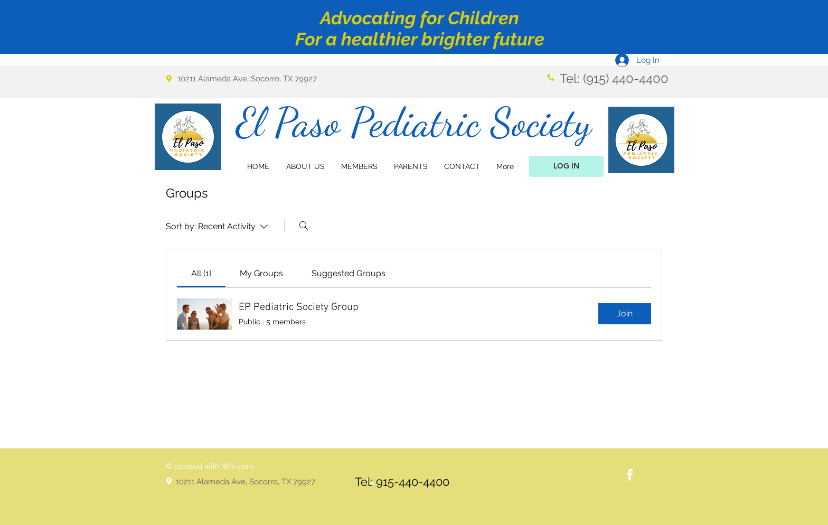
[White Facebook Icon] (629, 474)
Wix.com (238, 466)
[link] (201, 273)
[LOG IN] (566, 166)
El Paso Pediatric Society (413, 122)
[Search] (303, 225)
